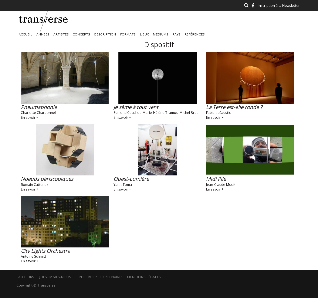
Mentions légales (144, 277)
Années (42, 34)
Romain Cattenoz (34, 184)
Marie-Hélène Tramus (160, 112)
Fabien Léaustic (218, 112)
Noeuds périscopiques (47, 178)
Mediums (160, 34)
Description (105, 34)
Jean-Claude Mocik (221, 184)
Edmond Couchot (127, 112)
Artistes (61, 34)
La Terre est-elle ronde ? (234, 106)
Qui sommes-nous (54, 277)
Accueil (25, 34)
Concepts (81, 34)
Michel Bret (188, 112)
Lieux (144, 34)
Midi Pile (216, 178)
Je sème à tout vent (136, 106)
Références (195, 34)
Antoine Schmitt (33, 256)
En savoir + (29, 117)
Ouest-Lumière (131, 178)
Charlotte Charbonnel (38, 112)
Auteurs (26, 277)
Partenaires (111, 277)
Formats (128, 34)
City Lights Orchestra (45, 250)
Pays (176, 34)
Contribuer (86, 277)
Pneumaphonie (39, 106)
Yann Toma (123, 184)
